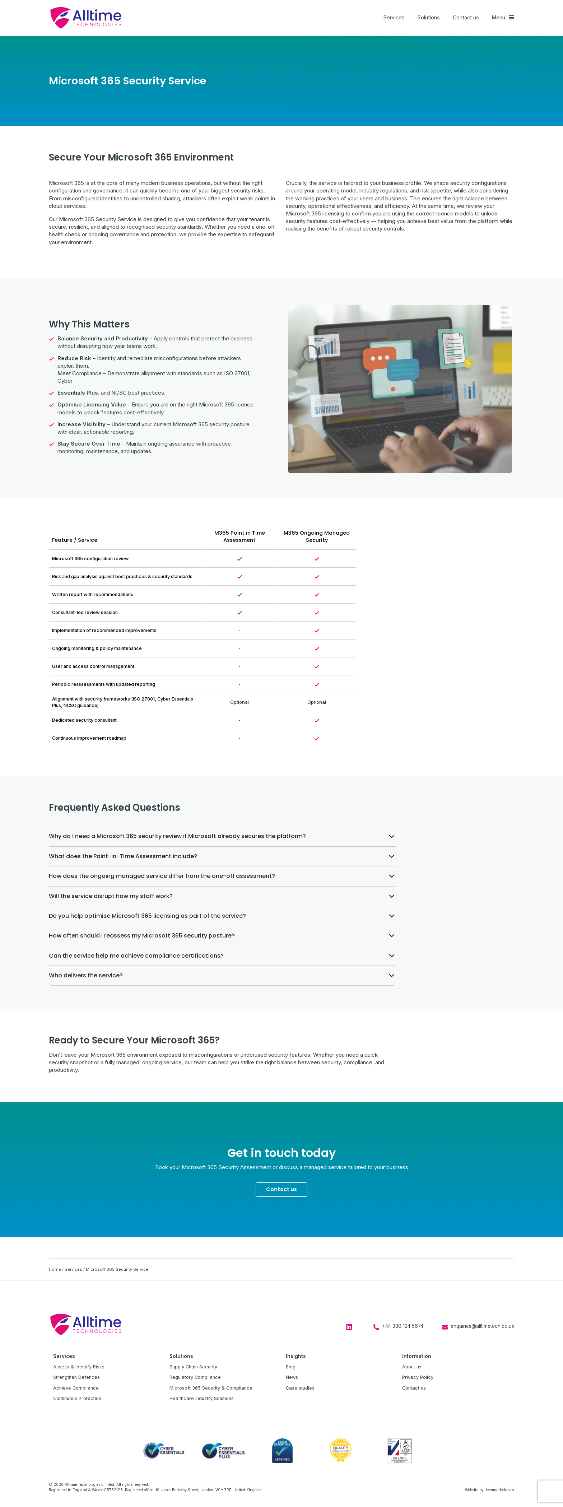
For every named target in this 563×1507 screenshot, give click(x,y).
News (292, 1377)
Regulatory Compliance (195, 1377)
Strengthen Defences (76, 1377)
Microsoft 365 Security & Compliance (210, 1388)
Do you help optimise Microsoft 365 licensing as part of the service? (147, 916)
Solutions (429, 17)
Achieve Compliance (76, 1388)
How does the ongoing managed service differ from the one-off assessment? (162, 876)
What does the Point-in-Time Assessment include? (123, 856)
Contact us (466, 17)
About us (412, 1366)
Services (394, 17)
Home (55, 1269)
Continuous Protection (77, 1398)
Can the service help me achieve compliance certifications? (136, 956)
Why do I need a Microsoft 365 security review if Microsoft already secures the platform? (177, 836)
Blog (291, 1366)
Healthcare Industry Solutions (201, 1398)
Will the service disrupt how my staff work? (111, 896)
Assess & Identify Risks (78, 1366)
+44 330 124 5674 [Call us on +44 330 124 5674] (402, 1326)
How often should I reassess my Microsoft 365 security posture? (142, 935)
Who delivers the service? (86, 975)
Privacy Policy (417, 1377)
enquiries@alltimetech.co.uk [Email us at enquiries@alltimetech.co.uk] (482, 1326)
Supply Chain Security (193, 1366)
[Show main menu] (503, 17)
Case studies (300, 1388)
